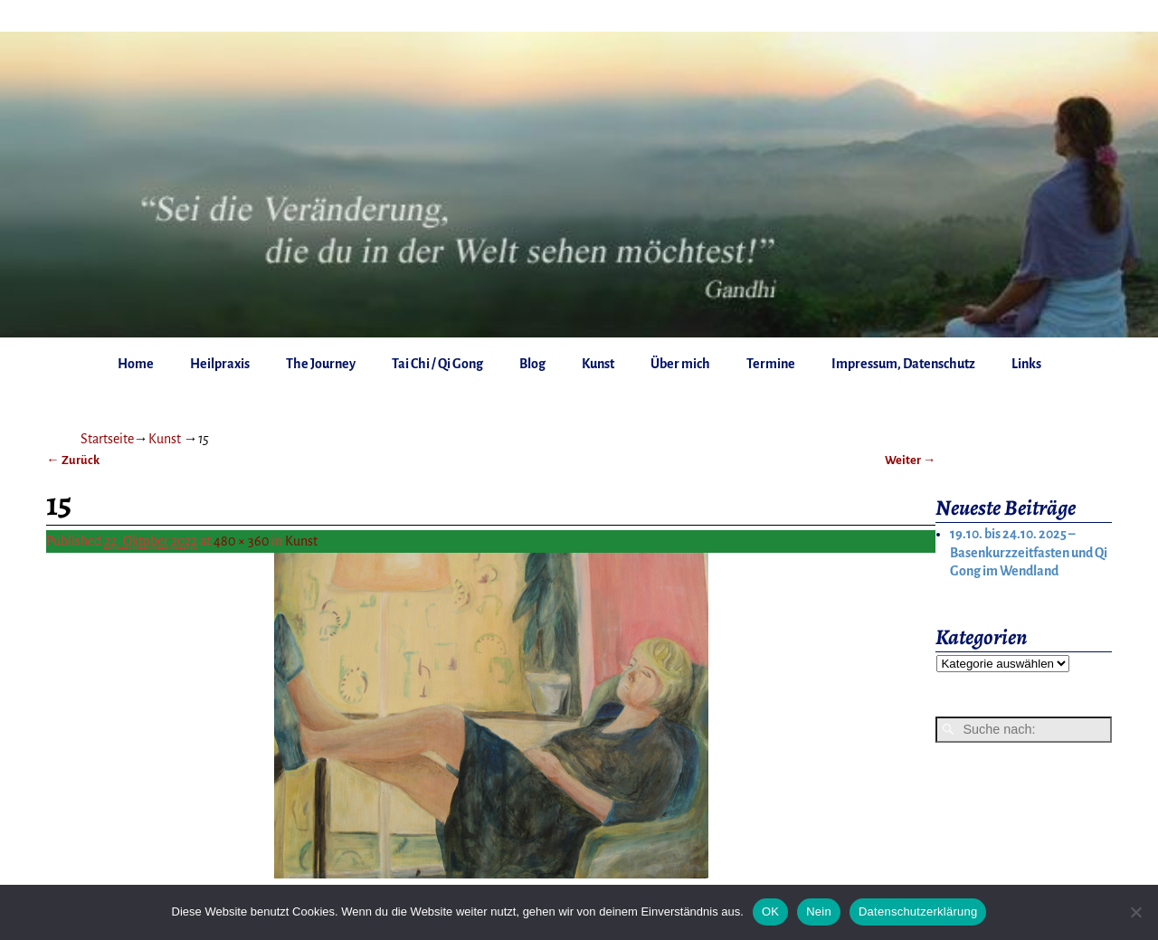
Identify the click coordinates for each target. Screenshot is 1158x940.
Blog (532, 363)
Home (136, 363)
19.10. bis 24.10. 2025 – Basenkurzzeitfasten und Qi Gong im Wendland (1028, 552)
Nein (818, 911)
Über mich (680, 363)
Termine (770, 363)
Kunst (598, 363)
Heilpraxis (220, 363)
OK (770, 911)
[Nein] (1135, 912)
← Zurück (72, 460)
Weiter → (910, 460)
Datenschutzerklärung (918, 911)
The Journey (321, 363)
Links (1026, 363)
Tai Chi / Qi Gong (437, 363)
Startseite (107, 439)
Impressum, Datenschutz (903, 363)
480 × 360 (241, 541)
